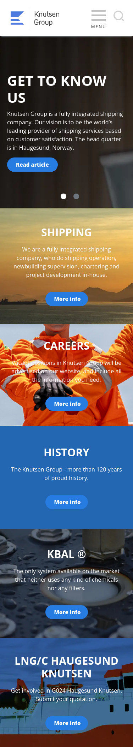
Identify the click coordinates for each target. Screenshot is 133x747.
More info (67, 298)
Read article (32, 164)
